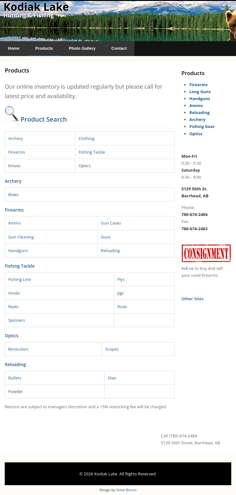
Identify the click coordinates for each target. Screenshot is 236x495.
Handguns (18, 250)
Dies (112, 378)
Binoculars (18, 349)
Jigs (120, 293)
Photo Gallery (82, 48)
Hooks (14, 293)
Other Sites (192, 298)
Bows (13, 194)
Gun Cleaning (21, 237)
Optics (84, 165)
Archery (15, 138)
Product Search (44, 119)
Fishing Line (19, 279)
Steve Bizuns (126, 489)
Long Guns (200, 91)
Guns (106, 237)
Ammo (14, 223)
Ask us (187, 268)
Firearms (16, 152)
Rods (122, 306)
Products (44, 48)
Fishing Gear (201, 126)
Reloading (110, 250)
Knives (14, 165)
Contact (119, 48)
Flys (121, 279)
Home (13, 48)
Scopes (112, 349)
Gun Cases (111, 223)
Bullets (14, 378)
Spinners (16, 320)
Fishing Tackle (91, 152)
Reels (13, 306)
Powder (15, 391)
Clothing (86, 138)
